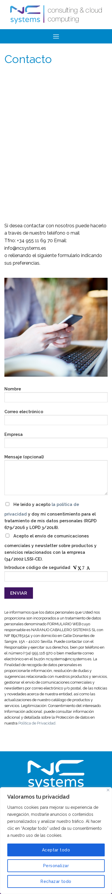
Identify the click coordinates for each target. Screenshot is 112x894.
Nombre (56, 396)
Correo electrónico (56, 419)
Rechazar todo (56, 881)
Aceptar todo (56, 850)
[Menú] (56, 36)
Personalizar (56, 865)
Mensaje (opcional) (56, 476)
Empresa (56, 442)
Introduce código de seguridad (56, 575)
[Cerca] (108, 790)
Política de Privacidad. (37, 723)
